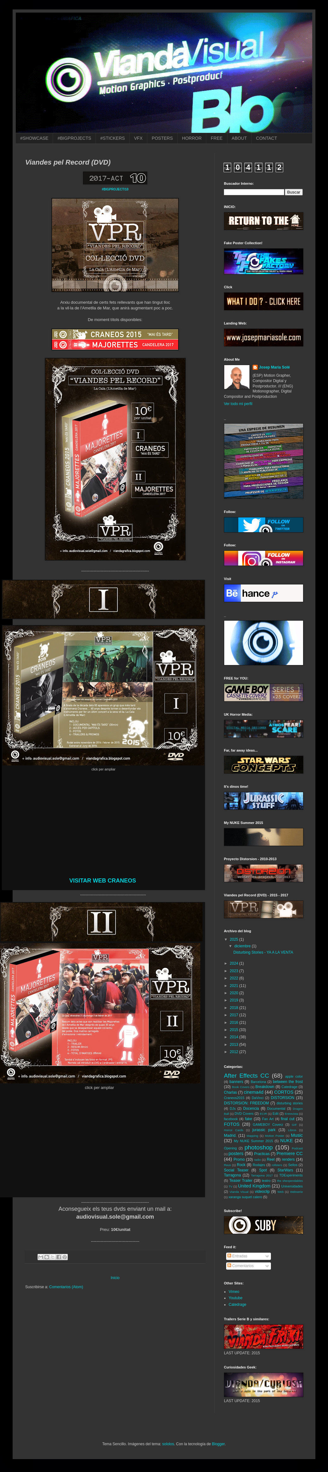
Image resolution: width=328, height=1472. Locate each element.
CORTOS (283, 1092)
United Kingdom (254, 1185)
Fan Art (268, 1119)
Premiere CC (290, 1153)
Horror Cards (233, 1130)
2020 (234, 993)
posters (236, 1153)
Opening (230, 1148)
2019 (234, 1000)
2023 (234, 971)
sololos (168, 1444)
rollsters (277, 1165)
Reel (271, 1159)
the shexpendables (290, 1180)
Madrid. (230, 1135)
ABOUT (239, 138)
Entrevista (291, 1113)
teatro (266, 1180)
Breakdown (264, 1087)
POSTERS (162, 138)
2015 (234, 1030)
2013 (234, 1044)
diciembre (243, 946)
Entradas (237, 1256)
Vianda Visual (239, 1191)
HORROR (192, 138)
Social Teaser (236, 1170)
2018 (234, 1008)
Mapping (252, 1135)
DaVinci (257, 1098)
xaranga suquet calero (245, 1197)
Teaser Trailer (241, 1180)
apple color (294, 1076)
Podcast (297, 1148)
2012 (234, 1052)
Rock (241, 1165)
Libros (292, 1130)
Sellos (292, 1165)
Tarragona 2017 (262, 1175)
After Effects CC (246, 1075)
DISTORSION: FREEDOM (246, 1103)
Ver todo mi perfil (238, 404)
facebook (231, 1119)
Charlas (230, 1092)
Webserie (296, 1191)
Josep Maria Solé (274, 367)
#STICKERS (112, 138)
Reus (227, 1165)
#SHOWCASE (34, 138)
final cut (287, 1119)
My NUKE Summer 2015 (253, 1141)
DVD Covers (244, 1113)
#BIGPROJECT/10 (115, 189)
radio (257, 1159)
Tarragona (232, 1175)
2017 (234, 1015)
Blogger (218, 1444)
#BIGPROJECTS (74, 138)
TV (230, 1186)
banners (236, 1082)
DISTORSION (282, 1098)
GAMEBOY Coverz (268, 1124)
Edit (275, 1113)
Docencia (251, 1108)
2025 (234, 939)
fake (248, 1119)
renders (288, 1159)
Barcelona (258, 1082)
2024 (234, 963)
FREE (216, 138)
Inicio (115, 1278)
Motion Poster (274, 1135)
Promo (239, 1159)
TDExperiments (291, 1175)
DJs (233, 1108)
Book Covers (240, 1087)
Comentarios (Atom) (66, 1287)
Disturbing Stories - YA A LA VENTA (263, 952)
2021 (234, 986)
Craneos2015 (234, 1098)
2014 (234, 1037)
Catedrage (289, 1087)
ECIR (263, 1113)
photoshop (258, 1147)
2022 (234, 978)
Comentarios (240, 1266)
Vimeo (234, 1291)
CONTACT (266, 138)
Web (281, 1191)
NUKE (286, 1140)
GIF (294, 1124)
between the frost (288, 1082)
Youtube (236, 1298)
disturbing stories (290, 1103)
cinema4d (253, 1092)
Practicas (262, 1154)
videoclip (262, 1191)
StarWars (285, 1170)
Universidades (292, 1186)
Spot (263, 1170)
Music (297, 1135)
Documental (276, 1108)
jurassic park (263, 1130)
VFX (138, 138)
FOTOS (231, 1124)
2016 (234, 1022)
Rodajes (259, 1165)
